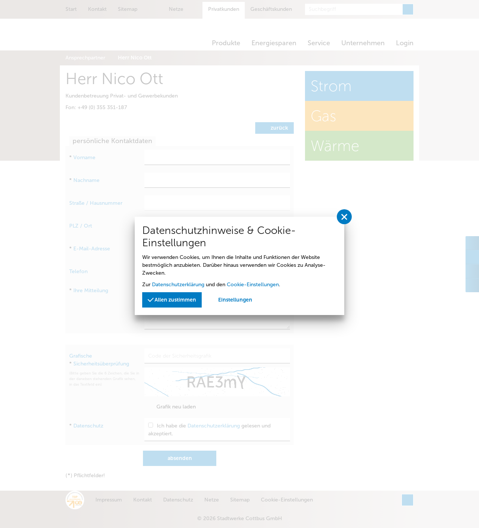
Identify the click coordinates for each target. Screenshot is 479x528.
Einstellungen (235, 300)
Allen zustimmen (171, 299)
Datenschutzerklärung (178, 284)
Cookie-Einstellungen (253, 284)
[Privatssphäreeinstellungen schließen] (344, 216)
